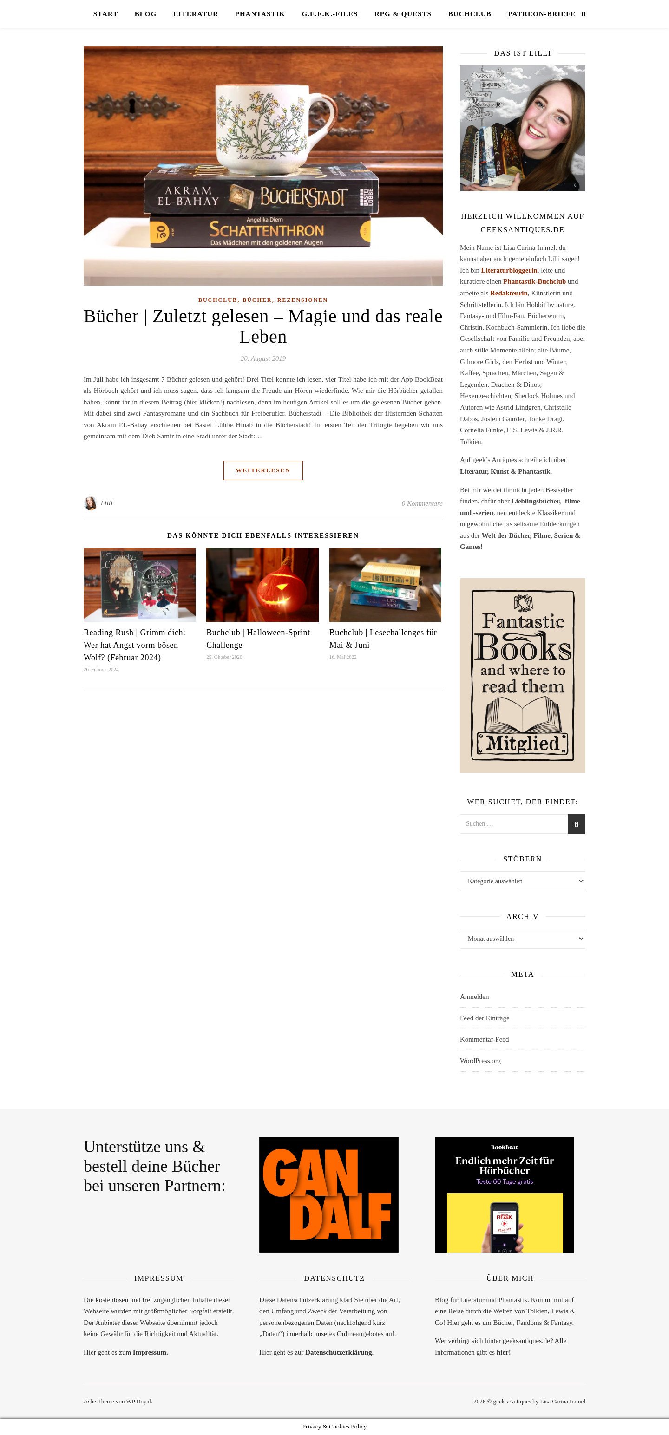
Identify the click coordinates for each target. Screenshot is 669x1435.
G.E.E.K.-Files (330, 14)
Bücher (257, 300)
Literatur (195, 14)
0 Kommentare (422, 503)
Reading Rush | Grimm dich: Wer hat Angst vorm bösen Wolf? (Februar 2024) (135, 645)
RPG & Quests (403, 14)
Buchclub (470, 14)
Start (105, 14)
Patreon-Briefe (542, 14)
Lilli (107, 503)
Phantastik (260, 14)
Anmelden (474, 996)
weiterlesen (263, 470)
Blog (146, 14)
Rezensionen (302, 300)
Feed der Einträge (485, 1018)
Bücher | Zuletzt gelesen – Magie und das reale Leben (263, 326)
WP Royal (138, 1401)
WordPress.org (480, 1060)
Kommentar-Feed (484, 1039)
